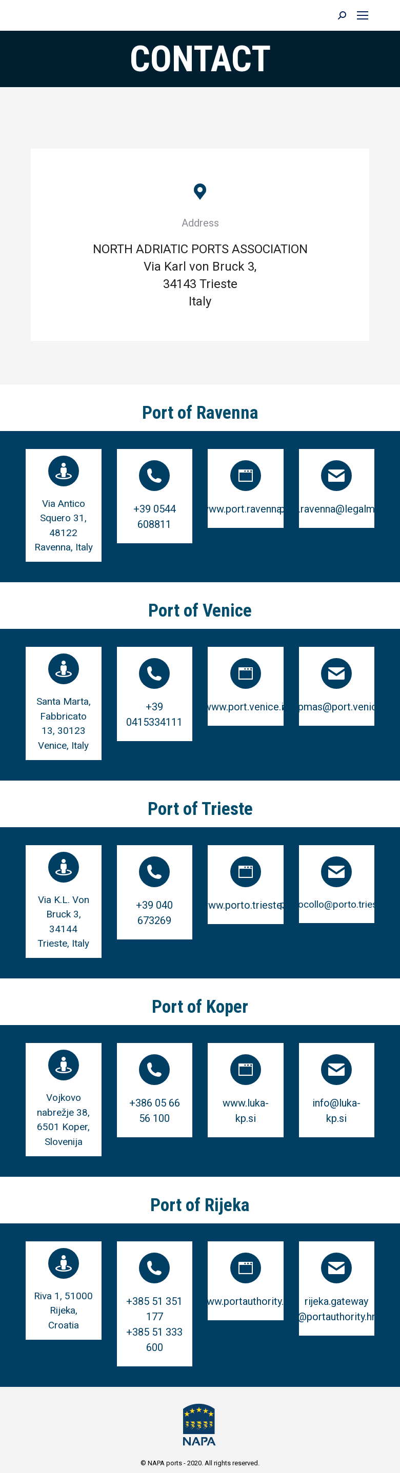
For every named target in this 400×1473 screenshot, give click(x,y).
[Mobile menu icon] (362, 15)
